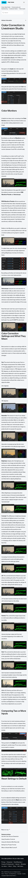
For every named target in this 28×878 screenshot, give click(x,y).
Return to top (5, 830)
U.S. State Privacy (12, 874)
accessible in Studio (9, 58)
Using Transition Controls (8, 839)
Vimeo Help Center (5, 7)
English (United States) (11, 875)
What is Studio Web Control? (9, 848)
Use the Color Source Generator (10, 836)
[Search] (12, 13)
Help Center (11, 2)
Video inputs (22, 9)
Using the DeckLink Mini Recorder (10, 842)
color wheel (8, 367)
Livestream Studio (13, 9)
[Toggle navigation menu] (24, 2)
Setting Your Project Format (8, 845)
